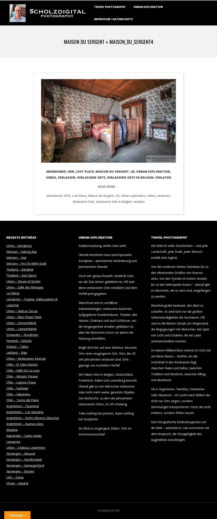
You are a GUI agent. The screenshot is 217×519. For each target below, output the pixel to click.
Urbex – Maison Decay (22, 311)
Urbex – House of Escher (23, 281)
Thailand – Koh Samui (21, 275)
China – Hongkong (19, 246)
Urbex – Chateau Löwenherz (25, 448)
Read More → (108, 187)
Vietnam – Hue (16, 258)
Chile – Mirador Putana (22, 376)
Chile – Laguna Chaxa (21, 382)
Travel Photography (109, 7)
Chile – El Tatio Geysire (22, 364)
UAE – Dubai (15, 477)
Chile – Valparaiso (18, 394)
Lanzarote (13, 442)
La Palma (12, 293)
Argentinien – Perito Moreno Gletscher (32, 418)
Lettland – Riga (16, 353)
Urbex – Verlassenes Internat (26, 359)
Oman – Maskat (17, 483)
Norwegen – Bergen (20, 471)
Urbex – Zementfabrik (21, 323)
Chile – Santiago (17, 388)
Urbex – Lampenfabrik (21, 329)
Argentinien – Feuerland (22, 406)
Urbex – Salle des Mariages (24, 287)
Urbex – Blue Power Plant (24, 317)
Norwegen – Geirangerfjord (25, 465)
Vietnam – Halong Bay (21, 252)
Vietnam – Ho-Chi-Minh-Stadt (26, 264)
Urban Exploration (148, 7)
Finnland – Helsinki (19, 341)
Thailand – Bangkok (19, 269)
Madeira (12, 430)
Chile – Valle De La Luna (22, 370)
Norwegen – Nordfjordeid (24, 459)
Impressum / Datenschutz (113, 19)
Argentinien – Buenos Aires (24, 424)
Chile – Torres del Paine (22, 400)
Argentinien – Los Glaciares (25, 412)
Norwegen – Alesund (20, 454)
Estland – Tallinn (17, 347)
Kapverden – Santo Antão (24, 436)
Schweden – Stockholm (22, 335)
